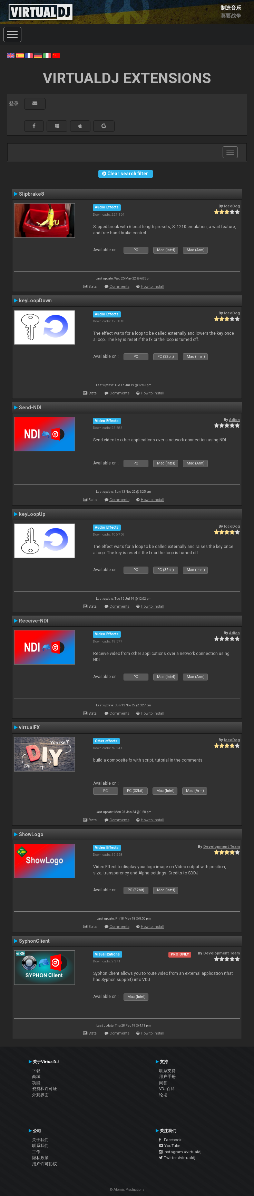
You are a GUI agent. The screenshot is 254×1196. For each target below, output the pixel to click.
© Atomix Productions (127, 1189)
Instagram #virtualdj (180, 1151)
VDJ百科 (167, 1088)
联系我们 (40, 1145)
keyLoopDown (35, 300)
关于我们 (40, 1139)
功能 (36, 1082)
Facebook (170, 1139)
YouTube (169, 1145)
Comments (119, 286)
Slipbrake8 (31, 194)
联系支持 (167, 1070)
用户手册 (167, 1076)
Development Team (221, 846)
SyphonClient (34, 941)
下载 (36, 1070)
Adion (234, 419)
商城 (36, 1076)
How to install (152, 286)
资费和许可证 (44, 1088)
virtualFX (29, 727)
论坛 (163, 1094)
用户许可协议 (44, 1163)
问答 (163, 1082)
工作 (36, 1151)
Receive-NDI (33, 621)
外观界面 (40, 1094)
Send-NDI (30, 407)
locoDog (232, 206)
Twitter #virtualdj (177, 1157)
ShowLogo (31, 834)
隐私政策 (40, 1157)
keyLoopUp (32, 514)
